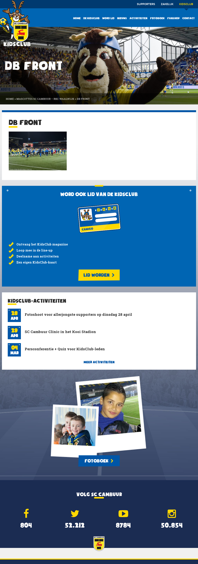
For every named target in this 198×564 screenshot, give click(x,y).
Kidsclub (186, 6)
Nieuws (122, 18)
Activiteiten (138, 18)
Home (77, 18)
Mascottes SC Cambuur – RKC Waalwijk (45, 99)
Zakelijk (167, 4)
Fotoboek (157, 18)
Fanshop (173, 18)
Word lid (108, 18)
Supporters (146, 4)
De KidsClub (91, 18)
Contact (188, 18)
